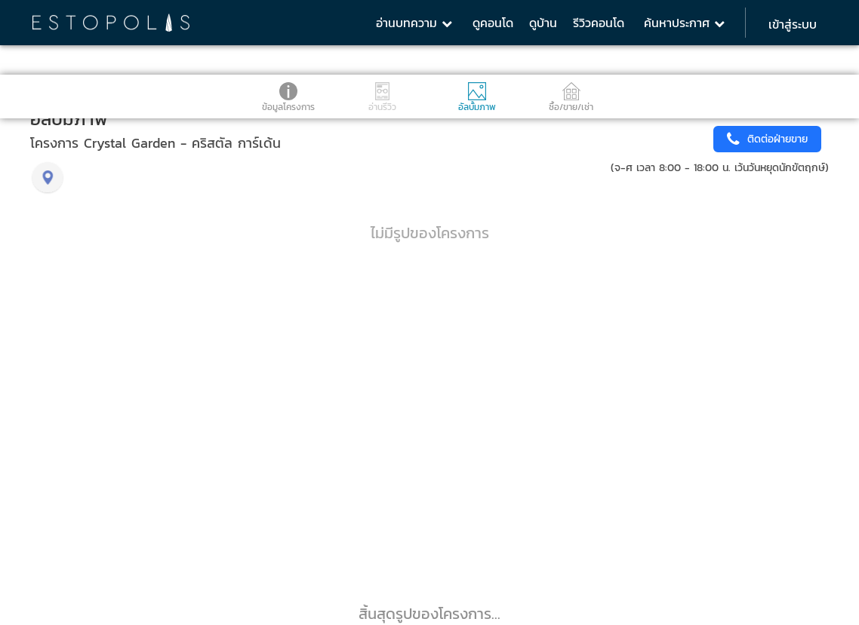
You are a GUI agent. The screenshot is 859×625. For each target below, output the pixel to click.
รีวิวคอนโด (598, 23)
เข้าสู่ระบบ (792, 24)
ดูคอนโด (493, 23)
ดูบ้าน (543, 23)
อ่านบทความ (414, 23)
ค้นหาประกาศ (684, 23)
